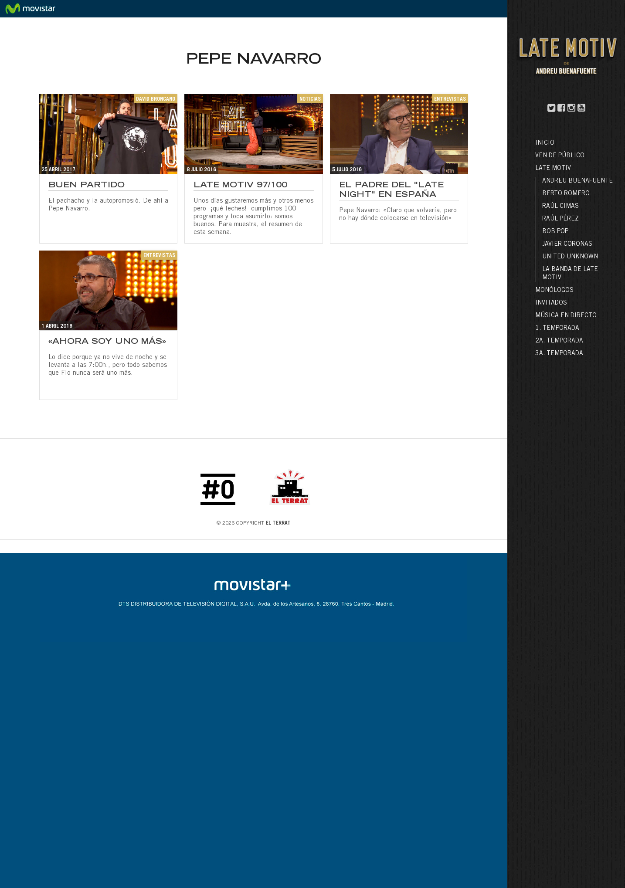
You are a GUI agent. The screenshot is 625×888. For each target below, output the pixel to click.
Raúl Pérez (560, 219)
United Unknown (570, 257)
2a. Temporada (559, 341)
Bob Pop (555, 232)
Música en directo (566, 316)
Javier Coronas (567, 244)
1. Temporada (557, 328)
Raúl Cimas (560, 206)
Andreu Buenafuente (577, 181)
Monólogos (554, 291)
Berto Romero (566, 194)
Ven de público (559, 156)
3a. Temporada (559, 354)
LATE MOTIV (553, 169)
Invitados (551, 303)
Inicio (544, 143)
